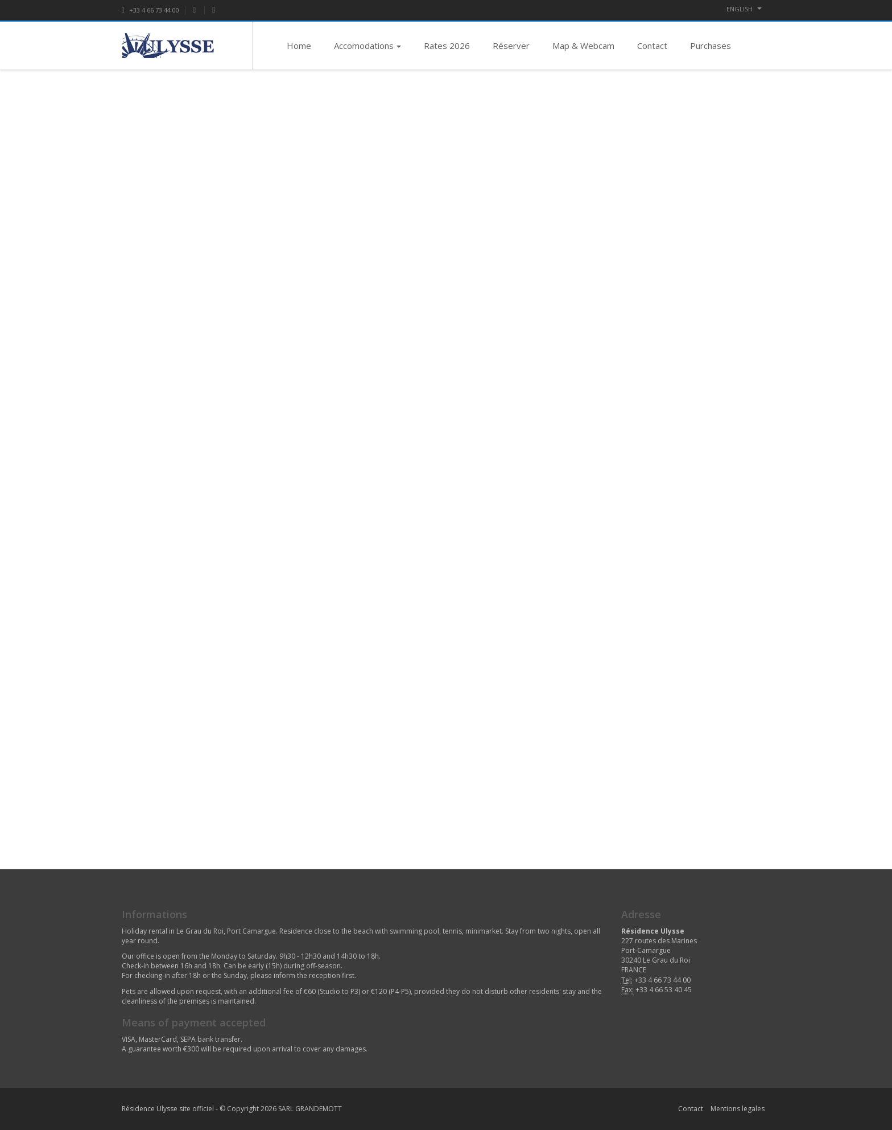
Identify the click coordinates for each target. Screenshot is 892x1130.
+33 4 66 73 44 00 (150, 10)
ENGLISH (744, 9)
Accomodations (367, 45)
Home (299, 45)
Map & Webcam (583, 45)
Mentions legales (738, 1108)
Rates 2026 (447, 45)
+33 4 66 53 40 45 (663, 990)
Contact (652, 45)
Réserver (511, 45)
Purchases (710, 45)
